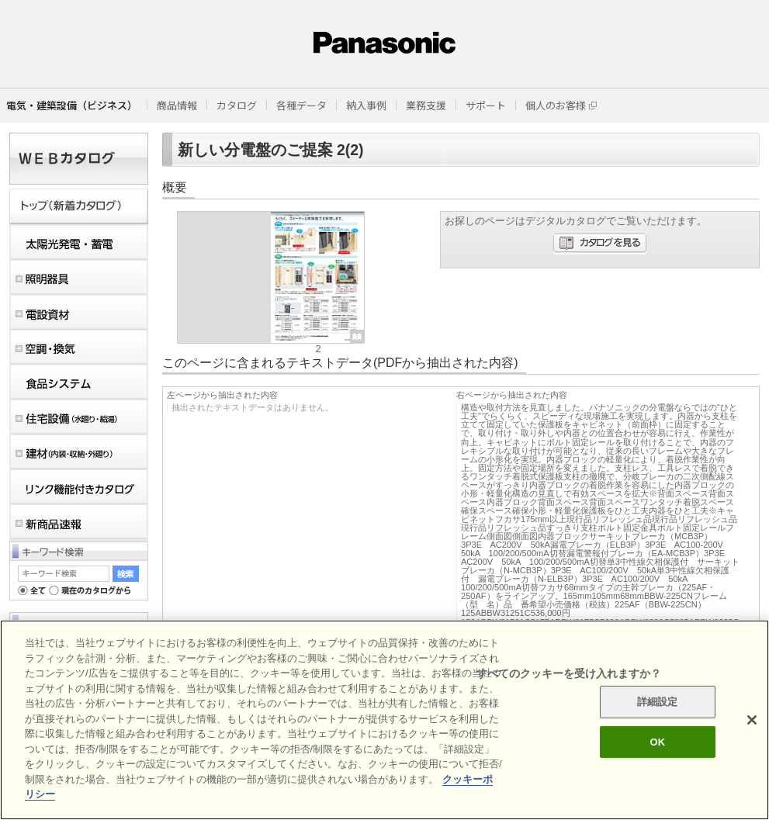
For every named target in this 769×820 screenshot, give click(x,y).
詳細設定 (657, 702)
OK (657, 742)
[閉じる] (752, 720)
